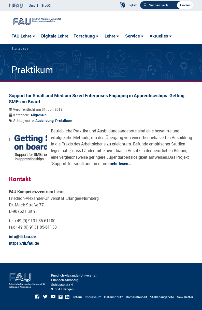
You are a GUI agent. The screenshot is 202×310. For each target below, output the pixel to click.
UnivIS (33, 5)
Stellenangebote (162, 297)
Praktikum (63, 120)
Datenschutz (113, 297)
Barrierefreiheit (136, 297)
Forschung (84, 36)
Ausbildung (44, 120)
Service (132, 36)
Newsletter (185, 297)
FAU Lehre (21, 36)
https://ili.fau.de (24, 243)
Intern (77, 297)
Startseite (18, 48)
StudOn (46, 5)
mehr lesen (118, 163)
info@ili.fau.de (22, 236)
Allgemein (39, 115)
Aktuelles (159, 36)
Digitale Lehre (54, 36)
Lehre (110, 36)
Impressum (93, 297)
